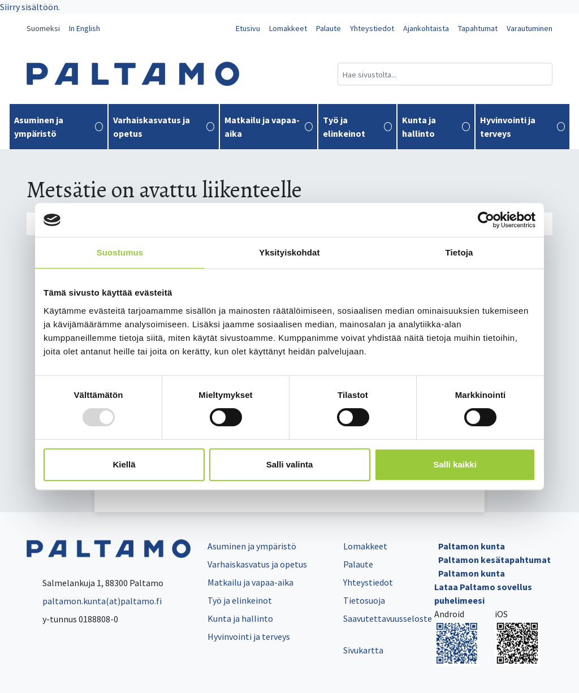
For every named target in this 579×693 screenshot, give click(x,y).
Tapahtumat (478, 28)
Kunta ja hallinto (436, 126)
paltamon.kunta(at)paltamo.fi (94, 601)
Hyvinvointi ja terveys (522, 126)
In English (84, 28)
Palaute (328, 28)
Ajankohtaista (426, 28)
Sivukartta (363, 650)
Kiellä (124, 464)
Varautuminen (529, 28)
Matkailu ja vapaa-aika (268, 126)
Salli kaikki (455, 464)
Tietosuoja (364, 600)
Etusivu (248, 28)
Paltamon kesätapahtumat (494, 559)
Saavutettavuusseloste (387, 618)
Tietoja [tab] (459, 252)
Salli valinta (289, 464)
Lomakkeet (288, 28)
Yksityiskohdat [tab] (289, 252)
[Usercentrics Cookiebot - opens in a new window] (486, 219)
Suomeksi (43, 28)
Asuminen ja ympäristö (58, 126)
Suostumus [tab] (120, 252)
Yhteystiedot (372, 28)
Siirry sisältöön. (30, 6)
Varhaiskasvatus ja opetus (163, 126)
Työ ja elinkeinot (357, 126)
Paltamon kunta (471, 546)
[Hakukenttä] (445, 74)
